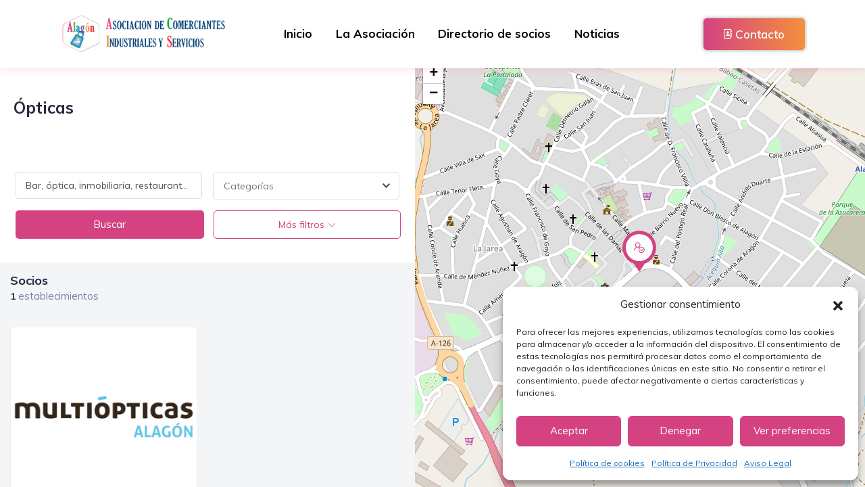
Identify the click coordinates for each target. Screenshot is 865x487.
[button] (838, 304)
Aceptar (569, 430)
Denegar (680, 430)
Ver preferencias (792, 430)
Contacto (754, 34)
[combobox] (306, 186)
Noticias (602, 33)
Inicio (292, 33)
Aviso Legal (767, 463)
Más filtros (301, 224)
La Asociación (373, 33)
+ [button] (433, 74)
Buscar (109, 224)
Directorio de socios (496, 33)
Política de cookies (607, 463)
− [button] (433, 94)
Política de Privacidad (694, 463)
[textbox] (306, 186)
